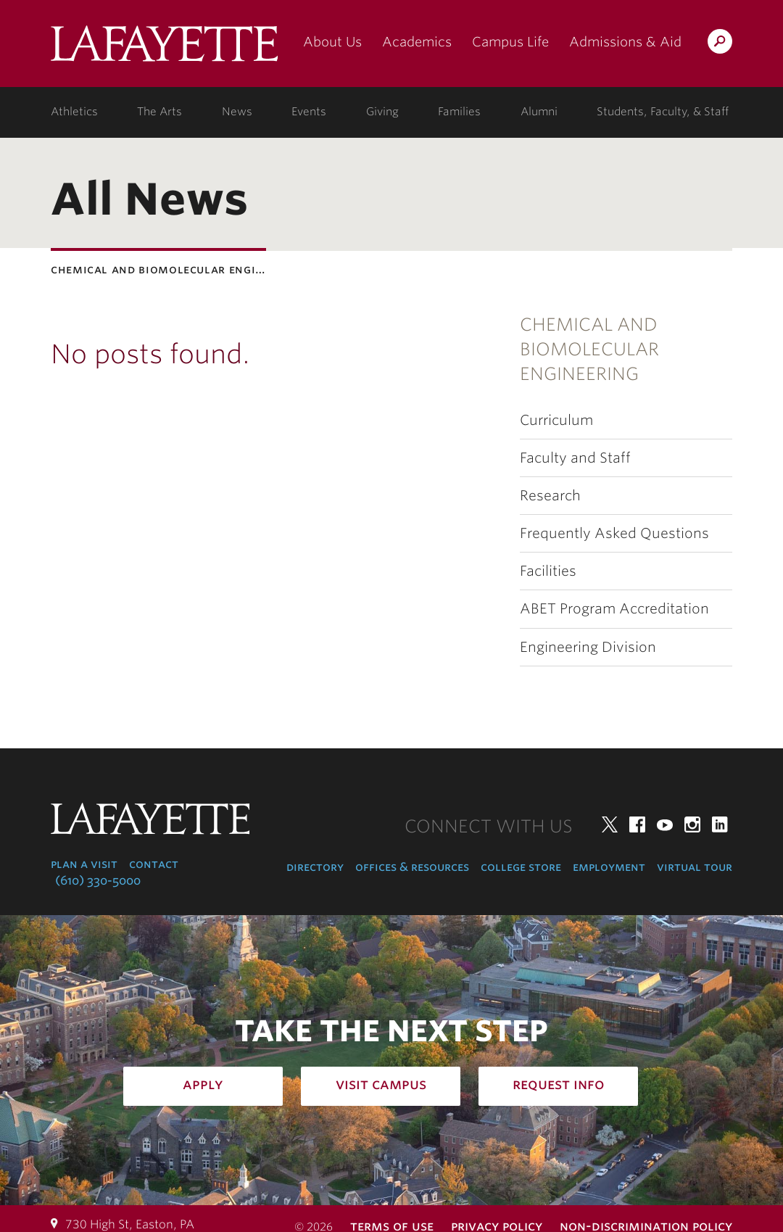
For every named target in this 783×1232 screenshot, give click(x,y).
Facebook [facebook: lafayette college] (637, 824)
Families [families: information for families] (459, 111)
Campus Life (510, 41)
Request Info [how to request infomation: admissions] (559, 1084)
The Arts (159, 111)
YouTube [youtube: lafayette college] (664, 824)
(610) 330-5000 (98, 881)
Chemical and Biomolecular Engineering (589, 349)
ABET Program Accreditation (614, 608)
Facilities (548, 571)
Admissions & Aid (625, 41)
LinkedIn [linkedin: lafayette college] (720, 824)
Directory (315, 867)
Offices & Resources (412, 867)
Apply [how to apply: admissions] (203, 1084)
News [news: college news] (237, 111)
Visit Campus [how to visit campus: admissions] (381, 1084)
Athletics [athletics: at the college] (74, 111)
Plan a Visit (84, 864)
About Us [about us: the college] (332, 41)
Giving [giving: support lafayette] (382, 111)
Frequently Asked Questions (614, 533)
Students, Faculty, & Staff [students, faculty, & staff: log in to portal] (663, 111)
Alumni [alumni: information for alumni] (539, 111)
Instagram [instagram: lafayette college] (692, 824)
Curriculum (556, 420)
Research (550, 495)
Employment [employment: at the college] (609, 867)
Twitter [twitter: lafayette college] (609, 824)
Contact (153, 864)
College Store (521, 867)
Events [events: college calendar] (308, 111)
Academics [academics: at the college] (417, 41)
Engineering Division (588, 647)
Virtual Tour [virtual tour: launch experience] (694, 867)
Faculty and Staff (575, 458)
